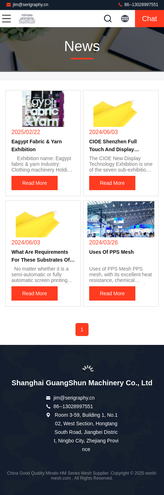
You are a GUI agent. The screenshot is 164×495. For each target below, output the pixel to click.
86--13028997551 (137, 4)
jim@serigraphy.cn (27, 4)
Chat (149, 19)
